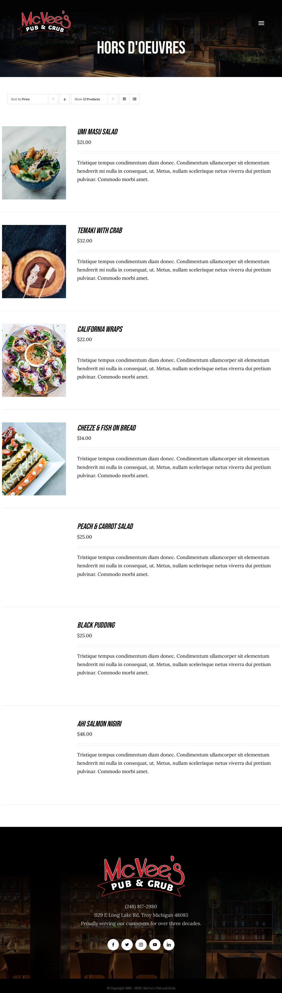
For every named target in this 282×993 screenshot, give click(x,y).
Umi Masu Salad (97, 132)
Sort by (20, 99)
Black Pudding (95, 625)
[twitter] (127, 944)
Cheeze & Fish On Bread (106, 428)
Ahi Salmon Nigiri (99, 724)
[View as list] (134, 99)
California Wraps (99, 329)
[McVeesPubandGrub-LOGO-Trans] (44, 12)
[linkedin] (169, 944)
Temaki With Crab (99, 230)
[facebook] (113, 944)
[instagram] (141, 944)
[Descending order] (65, 99)
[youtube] (155, 944)
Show (87, 99)
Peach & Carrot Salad (105, 526)
